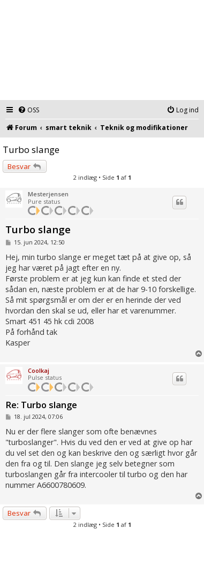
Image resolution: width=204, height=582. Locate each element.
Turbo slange (31, 149)
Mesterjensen (48, 194)
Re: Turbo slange (41, 405)
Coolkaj (38, 370)
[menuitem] (28, 110)
